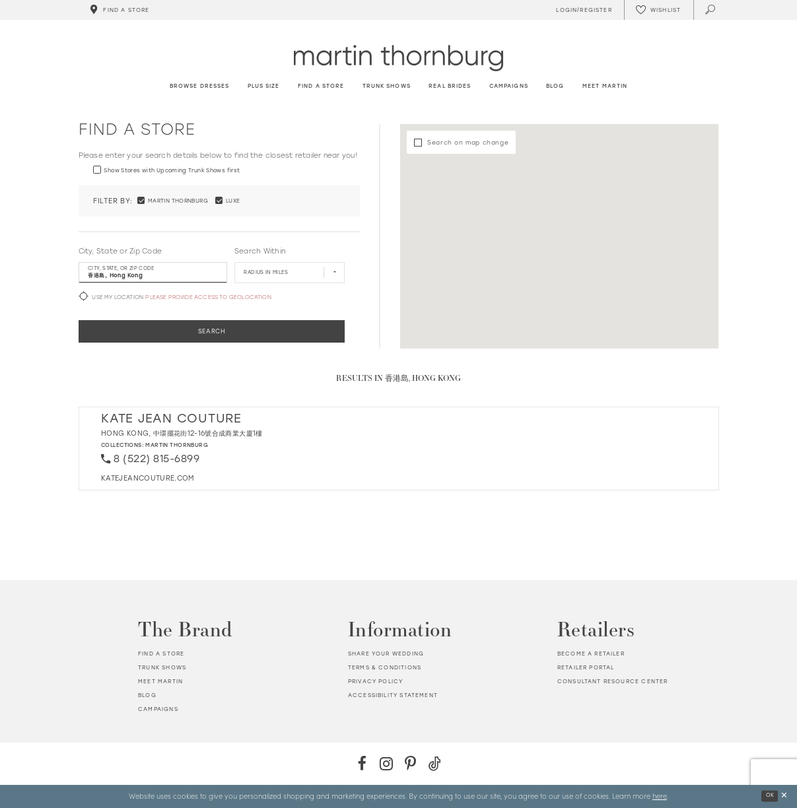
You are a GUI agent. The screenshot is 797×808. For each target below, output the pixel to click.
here (659, 795)
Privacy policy (375, 681)
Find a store (161, 653)
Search (212, 331)
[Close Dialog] (784, 796)
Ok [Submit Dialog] (770, 796)
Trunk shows (162, 667)
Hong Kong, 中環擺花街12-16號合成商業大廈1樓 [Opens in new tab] (182, 433)
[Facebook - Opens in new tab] (362, 763)
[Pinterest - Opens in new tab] (410, 763)
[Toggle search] (710, 10)
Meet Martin (160, 681)
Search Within (259, 251)
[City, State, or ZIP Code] (153, 272)
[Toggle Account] (582, 10)
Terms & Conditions (384, 667)
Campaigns (158, 709)
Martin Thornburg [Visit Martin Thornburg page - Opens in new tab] (176, 445)
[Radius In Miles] (289, 272)
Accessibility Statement (393, 695)
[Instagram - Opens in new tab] (386, 763)
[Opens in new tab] (148, 478)
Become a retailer (591, 653)
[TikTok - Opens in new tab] (434, 763)
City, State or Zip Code (120, 251)
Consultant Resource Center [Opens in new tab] (612, 681)
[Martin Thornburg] (399, 58)
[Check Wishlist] (658, 10)
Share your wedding (386, 653)
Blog (147, 695)
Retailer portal (586, 667)
